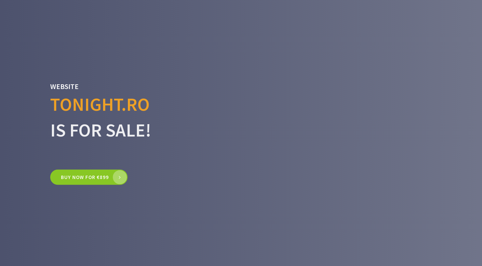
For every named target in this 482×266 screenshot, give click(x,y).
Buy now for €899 (85, 177)
